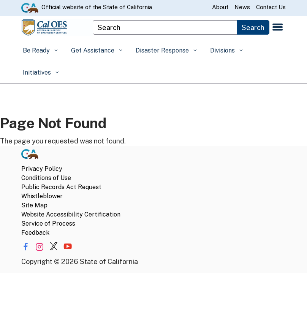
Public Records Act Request (61, 187)
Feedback (35, 232)
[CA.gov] (29, 155)
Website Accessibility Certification (70, 214)
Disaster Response (163, 50)
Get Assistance (93, 50)
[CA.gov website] (29, 7)
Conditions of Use (46, 177)
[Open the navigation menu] (277, 27)
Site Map (34, 205)
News (242, 7)
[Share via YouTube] (67, 246)
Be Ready (37, 50)
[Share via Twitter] (53, 246)
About (220, 7)
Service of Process (48, 223)
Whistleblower (42, 196)
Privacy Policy (41, 168)
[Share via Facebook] (25, 246)
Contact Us (271, 7)
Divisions (223, 50)
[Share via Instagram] (39, 246)
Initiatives (37, 72)
